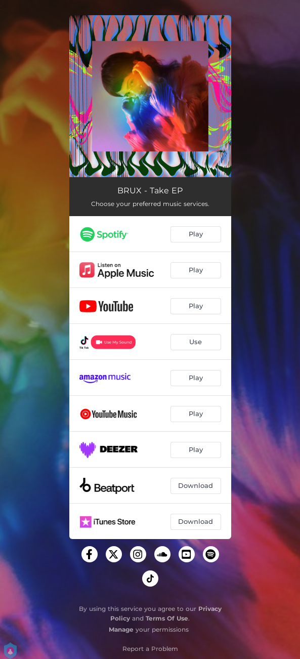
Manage (121, 629)
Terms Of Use (167, 618)
